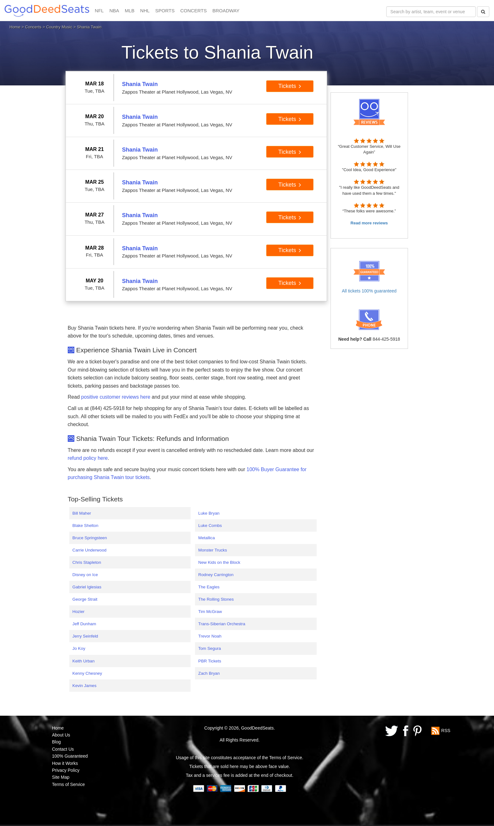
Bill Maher (81, 513)
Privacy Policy (65, 770)
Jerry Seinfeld (85, 636)
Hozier (78, 611)
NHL (145, 10)
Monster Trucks (212, 550)
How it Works (65, 763)
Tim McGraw (210, 611)
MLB (130, 10)
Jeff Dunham (84, 623)
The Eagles (208, 587)
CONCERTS (193, 10)
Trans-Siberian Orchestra (221, 623)
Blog (56, 741)
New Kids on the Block (219, 562)
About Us (61, 734)
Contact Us (63, 749)
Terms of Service (68, 784)
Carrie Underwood (89, 550)
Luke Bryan (208, 513)
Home (14, 27)
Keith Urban (83, 661)
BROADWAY (225, 10)
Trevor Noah (209, 636)
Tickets (289, 86)
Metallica (206, 537)
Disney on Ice (85, 574)
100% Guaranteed (70, 756)
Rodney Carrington (215, 574)
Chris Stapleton (86, 562)
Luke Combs (210, 525)
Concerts (33, 27)
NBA (114, 10)
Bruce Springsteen (89, 537)
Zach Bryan (209, 673)
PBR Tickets (209, 661)
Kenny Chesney (87, 673)
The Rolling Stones (216, 599)
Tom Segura (209, 648)
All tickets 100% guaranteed (369, 290)
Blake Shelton (85, 525)
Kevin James (84, 685)
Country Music (59, 27)
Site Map (60, 777)
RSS (446, 730)
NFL (99, 10)
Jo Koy (78, 648)
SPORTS (165, 10)
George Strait (84, 599)
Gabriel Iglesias (86, 587)
